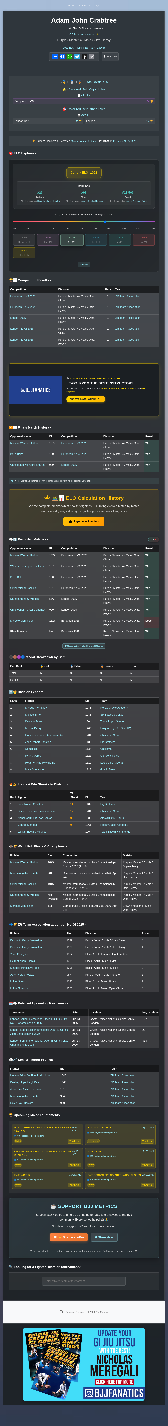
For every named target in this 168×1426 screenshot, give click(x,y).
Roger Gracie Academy (114, 831)
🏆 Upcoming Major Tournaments (35, 1121)
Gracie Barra (108, 775)
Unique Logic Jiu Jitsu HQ (115, 734)
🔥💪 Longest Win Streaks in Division (38, 790)
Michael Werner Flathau (24, 447)
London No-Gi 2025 (22, 333)
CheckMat (106, 755)
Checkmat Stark (110, 741)
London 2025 (18, 322)
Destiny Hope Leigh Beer (25, 1088)
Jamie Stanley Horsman (93, 203)
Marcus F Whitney (36, 713)
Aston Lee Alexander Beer (25, 1095)
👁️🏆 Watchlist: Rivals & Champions (38, 852)
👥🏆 (47, 930)
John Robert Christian (38, 748)
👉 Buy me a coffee (67, 1255)
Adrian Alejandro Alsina (136, 203)
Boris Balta (16, 458)
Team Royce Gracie (112, 727)
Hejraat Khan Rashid (22, 967)
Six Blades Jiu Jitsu (112, 720)
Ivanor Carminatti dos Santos (35, 824)
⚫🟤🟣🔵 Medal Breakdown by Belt (38, 663)
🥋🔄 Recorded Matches (28, 544)
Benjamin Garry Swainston (26, 946)
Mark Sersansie (34, 775)
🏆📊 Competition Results (30, 285)
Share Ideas (107, 1255)
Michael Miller (33, 720)
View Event (74, 1149)
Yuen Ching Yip (19, 960)
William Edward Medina (32, 837)
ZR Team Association (82, 35)
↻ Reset (84, 268)
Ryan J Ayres (33, 761)
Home (61, 5)
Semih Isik (31, 755)
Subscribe (110, 58)
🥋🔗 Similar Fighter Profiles (32, 1066)
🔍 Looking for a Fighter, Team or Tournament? (46, 1285)
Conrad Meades (27, 831)
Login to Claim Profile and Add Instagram (84, 28)
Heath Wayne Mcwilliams (40, 768)
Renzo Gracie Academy (114, 713)
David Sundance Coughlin (48, 203)
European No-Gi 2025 (23, 300)
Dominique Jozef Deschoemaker (44, 741)
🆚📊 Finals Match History (30, 432)
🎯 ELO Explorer (22, 155)
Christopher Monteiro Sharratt (28, 469)
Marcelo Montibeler (21, 625)
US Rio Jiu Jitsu (109, 761)
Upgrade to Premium (84, 526)
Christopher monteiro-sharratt (27, 614)
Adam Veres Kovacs (22, 980)
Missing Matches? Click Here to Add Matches (84, 651)
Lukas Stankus (19, 987)
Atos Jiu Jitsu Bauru (112, 824)
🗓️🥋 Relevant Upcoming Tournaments (40, 1009)
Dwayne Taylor (34, 727)
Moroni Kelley (33, 734)
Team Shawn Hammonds (115, 837)
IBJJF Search (84, 5)
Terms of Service (75, 1330)
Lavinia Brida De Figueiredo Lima (30, 1081)
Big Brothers (107, 748)
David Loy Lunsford (21, 1109)
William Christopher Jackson (27, 570)
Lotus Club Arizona (111, 768)
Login (106, 5)
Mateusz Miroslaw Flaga (24, 974)
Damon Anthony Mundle (24, 603)
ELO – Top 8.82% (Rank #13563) (84, 49)
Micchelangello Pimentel (24, 879)
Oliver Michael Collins (23, 592)
